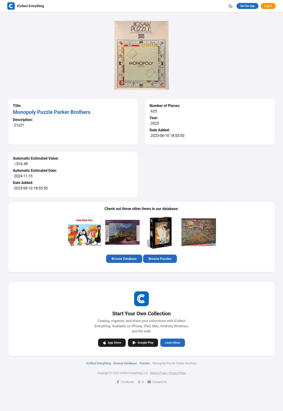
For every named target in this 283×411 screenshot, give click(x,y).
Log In (268, 6)
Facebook (125, 382)
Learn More (172, 342)
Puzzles (144, 363)
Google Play (143, 343)
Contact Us (157, 382)
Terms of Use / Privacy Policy (168, 373)
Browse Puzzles (160, 259)
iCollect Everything (98, 363)
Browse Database (124, 259)
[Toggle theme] (230, 6)
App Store (112, 343)
